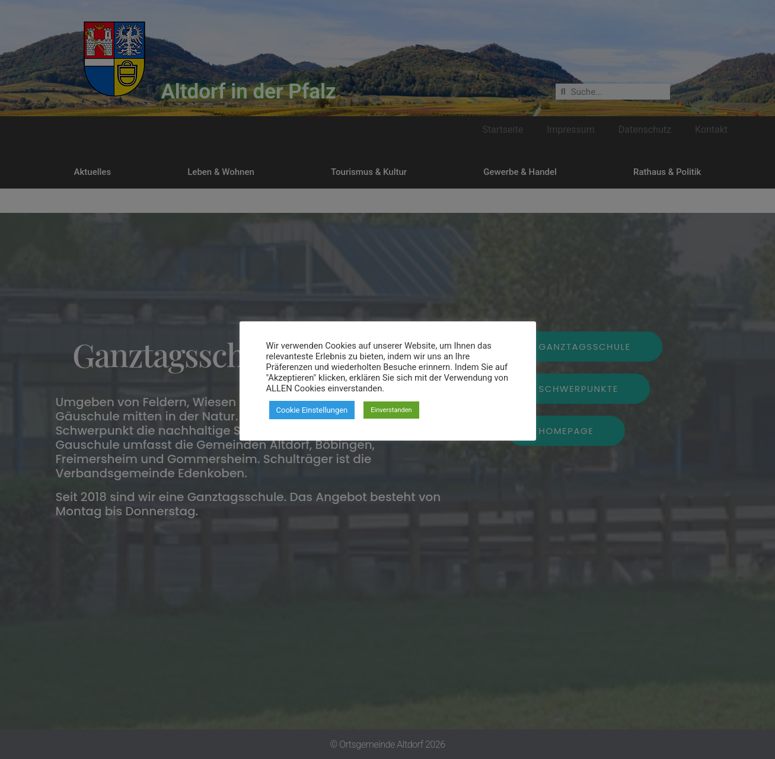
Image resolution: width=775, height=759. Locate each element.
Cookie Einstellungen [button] (312, 410)
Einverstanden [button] (391, 410)
